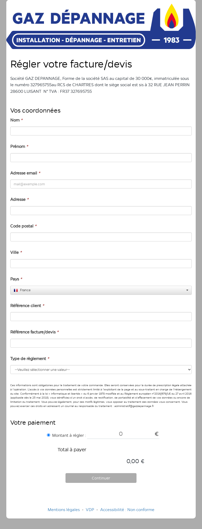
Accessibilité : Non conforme (127, 509)
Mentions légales (64, 509)
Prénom (19, 146)
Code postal (23, 226)
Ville (16, 252)
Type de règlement (29, 358)
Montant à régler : (66, 435)
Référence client (27, 305)
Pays (16, 279)
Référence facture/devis (34, 331)
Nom (16, 120)
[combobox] (101, 290)
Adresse (19, 199)
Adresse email (25, 173)
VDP (90, 509)
